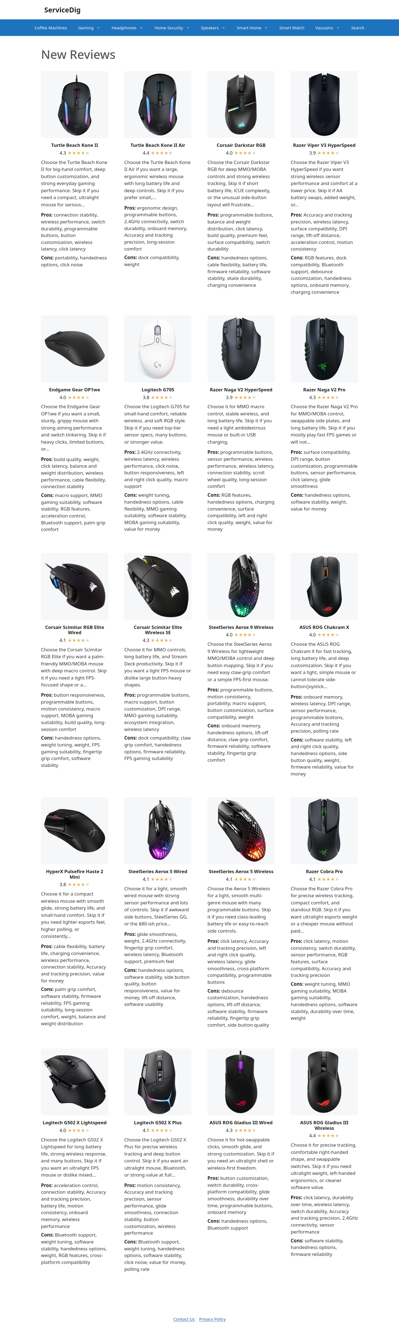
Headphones (130, 27)
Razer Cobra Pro (324, 871)
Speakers (216, 27)
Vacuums (330, 27)
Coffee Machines (51, 27)
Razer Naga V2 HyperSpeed (241, 389)
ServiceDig (62, 9)
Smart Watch (291, 27)
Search (357, 27)
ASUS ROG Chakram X (324, 627)
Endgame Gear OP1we (74, 389)
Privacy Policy (212, 1319)
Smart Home (255, 27)
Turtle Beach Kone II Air (158, 145)
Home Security (174, 27)
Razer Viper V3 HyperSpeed (324, 145)
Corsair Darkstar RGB (241, 145)
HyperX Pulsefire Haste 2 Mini (74, 874)
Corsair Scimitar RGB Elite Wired (74, 630)
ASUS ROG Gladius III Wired (240, 1122)
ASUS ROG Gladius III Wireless (324, 1125)
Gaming (92, 27)
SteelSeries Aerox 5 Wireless (241, 871)
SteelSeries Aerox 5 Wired (158, 871)
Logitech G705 (158, 389)
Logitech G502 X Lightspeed (75, 1122)
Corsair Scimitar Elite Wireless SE (158, 630)
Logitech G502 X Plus (158, 1122)
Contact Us (184, 1319)
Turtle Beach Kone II (74, 145)
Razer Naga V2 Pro (324, 389)
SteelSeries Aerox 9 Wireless (241, 627)
